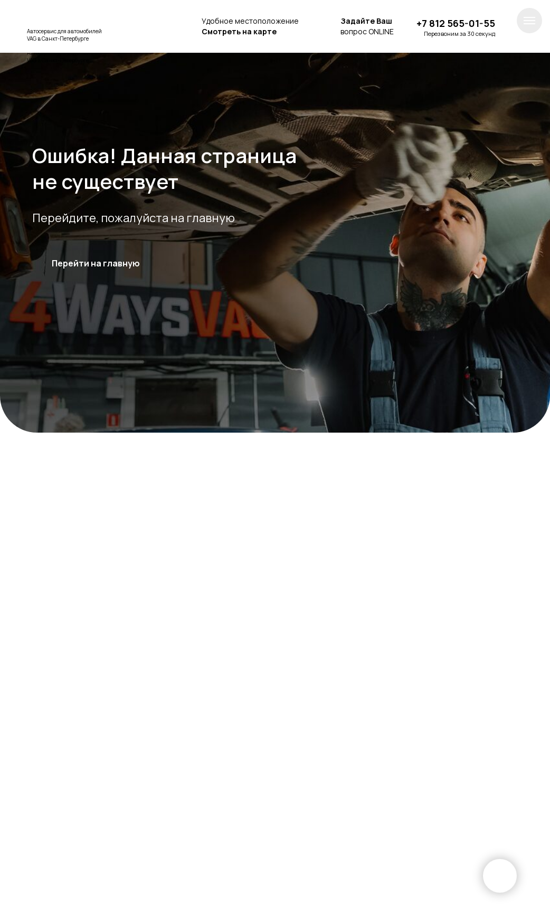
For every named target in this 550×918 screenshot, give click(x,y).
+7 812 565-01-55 (455, 23)
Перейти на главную (96, 263)
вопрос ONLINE (367, 26)
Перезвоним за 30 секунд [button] (459, 33)
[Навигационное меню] (529, 20)
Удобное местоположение (250, 26)
